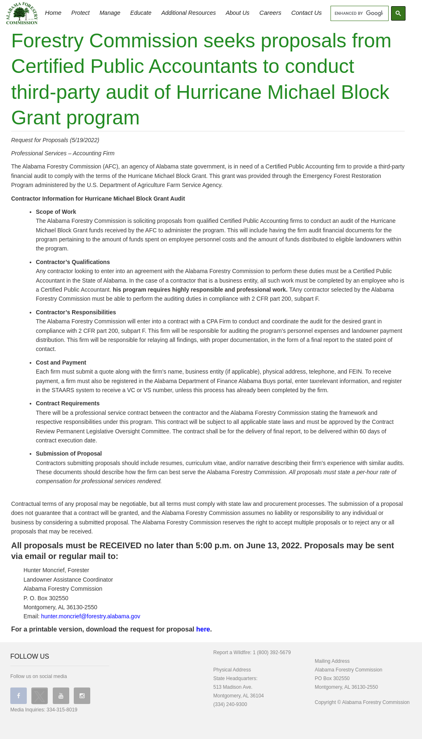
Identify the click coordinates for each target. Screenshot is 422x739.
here (203, 629)
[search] (359, 13)
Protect (80, 12)
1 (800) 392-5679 (272, 652)
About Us (238, 12)
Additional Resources (188, 12)
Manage (109, 12)
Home (53, 12)
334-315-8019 (62, 710)
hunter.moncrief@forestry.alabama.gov (90, 616)
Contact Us (306, 12)
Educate (140, 12)
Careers (270, 12)
